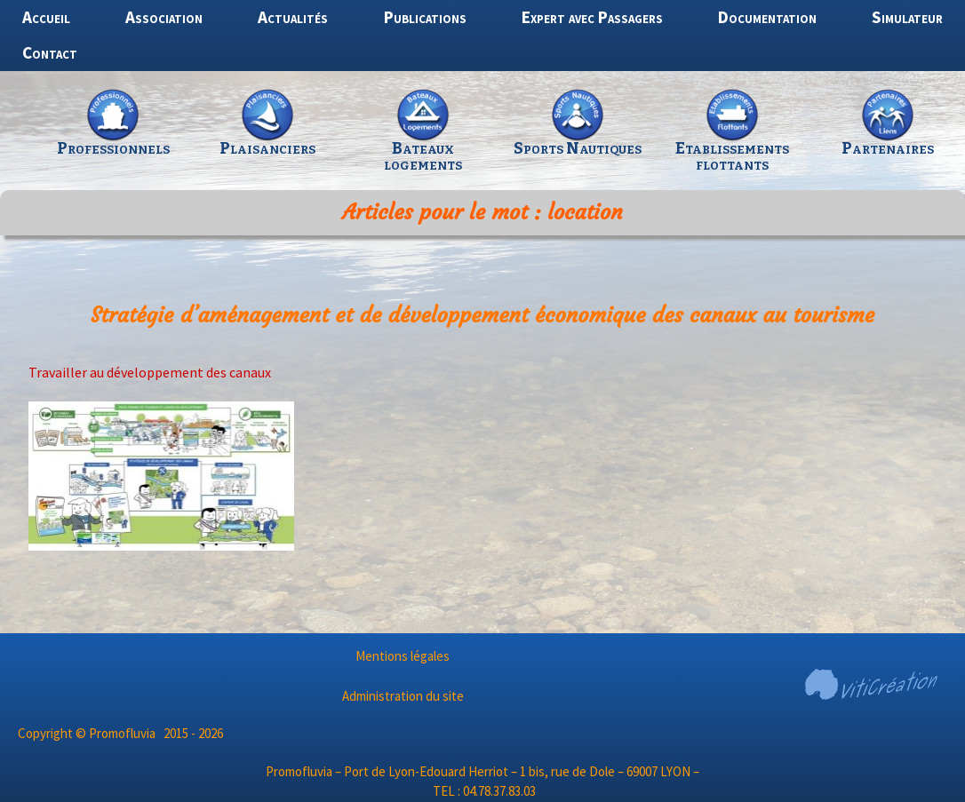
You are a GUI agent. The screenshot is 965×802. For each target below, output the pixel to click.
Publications (425, 17)
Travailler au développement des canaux (149, 372)
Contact (49, 52)
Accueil (46, 17)
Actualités (293, 17)
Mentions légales (402, 655)
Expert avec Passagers (592, 17)
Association (164, 17)
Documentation (767, 17)
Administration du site (403, 695)
